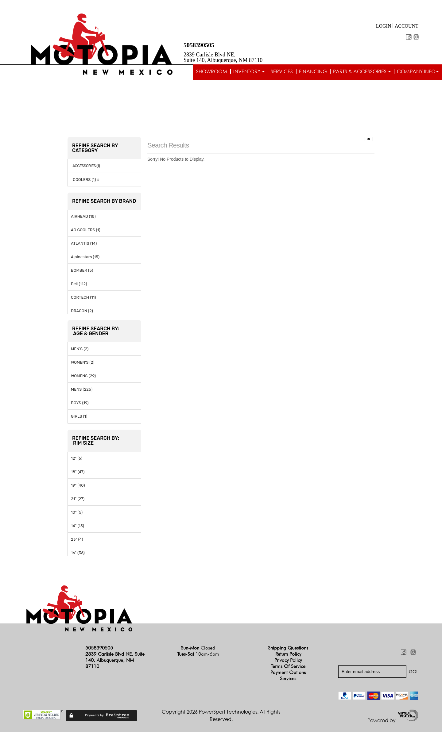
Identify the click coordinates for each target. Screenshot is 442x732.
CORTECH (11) (83, 297)
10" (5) (77, 512)
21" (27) (77, 498)
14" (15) (77, 525)
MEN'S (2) (79, 349)
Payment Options (288, 672)
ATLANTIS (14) (84, 243)
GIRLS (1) (79, 416)
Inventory (249, 71)
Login (383, 26)
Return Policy (288, 654)
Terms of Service (288, 666)
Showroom (211, 71)
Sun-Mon (198, 648)
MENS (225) (81, 389)
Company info (418, 71)
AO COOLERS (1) (85, 230)
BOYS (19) (80, 402)
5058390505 (199, 45)
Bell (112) (79, 284)
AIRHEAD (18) (83, 216)
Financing (313, 71)
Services (282, 71)
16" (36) (78, 552)
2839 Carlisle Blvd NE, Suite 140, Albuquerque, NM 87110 (223, 57)
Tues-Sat (198, 654)
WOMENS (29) (83, 376)
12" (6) (76, 458)
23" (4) (77, 539)
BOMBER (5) (82, 270)
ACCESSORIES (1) (86, 166)
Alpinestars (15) (85, 257)
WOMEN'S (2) (82, 362)
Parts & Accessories (362, 71)
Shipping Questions (288, 648)
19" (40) (78, 485)
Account (406, 26)
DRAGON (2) (82, 311)
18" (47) (78, 471)
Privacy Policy (288, 660)
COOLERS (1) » (85, 179)
